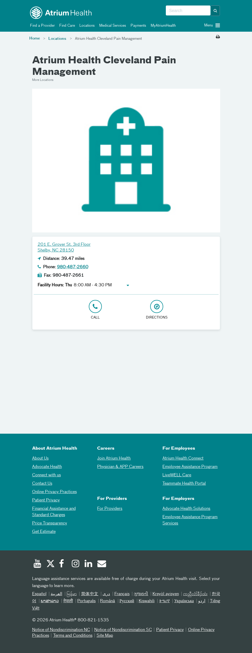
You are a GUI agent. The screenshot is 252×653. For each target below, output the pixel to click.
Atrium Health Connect (182, 458)
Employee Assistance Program (190, 467)
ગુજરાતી (141, 594)
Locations (86, 25)
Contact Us (42, 484)
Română (107, 601)
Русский (127, 601)
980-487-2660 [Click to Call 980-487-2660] (72, 267)
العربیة (56, 594)
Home (34, 38)
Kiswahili (147, 601)
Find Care (66, 25)
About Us (40, 458)
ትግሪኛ (164, 601)
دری (106, 594)
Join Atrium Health (114, 458)
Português (86, 601)
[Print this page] (218, 37)
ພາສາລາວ (50, 601)
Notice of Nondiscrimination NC (61, 630)
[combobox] (188, 10)
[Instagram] (76, 564)
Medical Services (111, 25)
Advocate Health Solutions (186, 509)
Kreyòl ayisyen (166, 594)
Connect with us (46, 475)
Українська (184, 601)
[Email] (101, 564)
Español (39, 594)
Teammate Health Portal (184, 484)
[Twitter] (50, 564)
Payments (137, 25)
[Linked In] (88, 564)
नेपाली (68, 601)
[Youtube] (37, 564)
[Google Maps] (126, 378)
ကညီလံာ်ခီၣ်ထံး (195, 594)
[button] (215, 10)
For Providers (109, 509)
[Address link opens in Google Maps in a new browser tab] (157, 310)
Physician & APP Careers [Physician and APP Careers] (120, 467)
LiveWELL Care (176, 475)
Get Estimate (44, 532)
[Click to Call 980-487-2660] (95, 310)
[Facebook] (63, 564)
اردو (201, 601)
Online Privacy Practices (54, 492)
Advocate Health (47, 467)
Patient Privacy (46, 500)
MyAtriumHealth (162, 25)
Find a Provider (41, 25)
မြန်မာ (72, 594)
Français (122, 594)
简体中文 (89, 594)
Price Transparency (49, 523)
